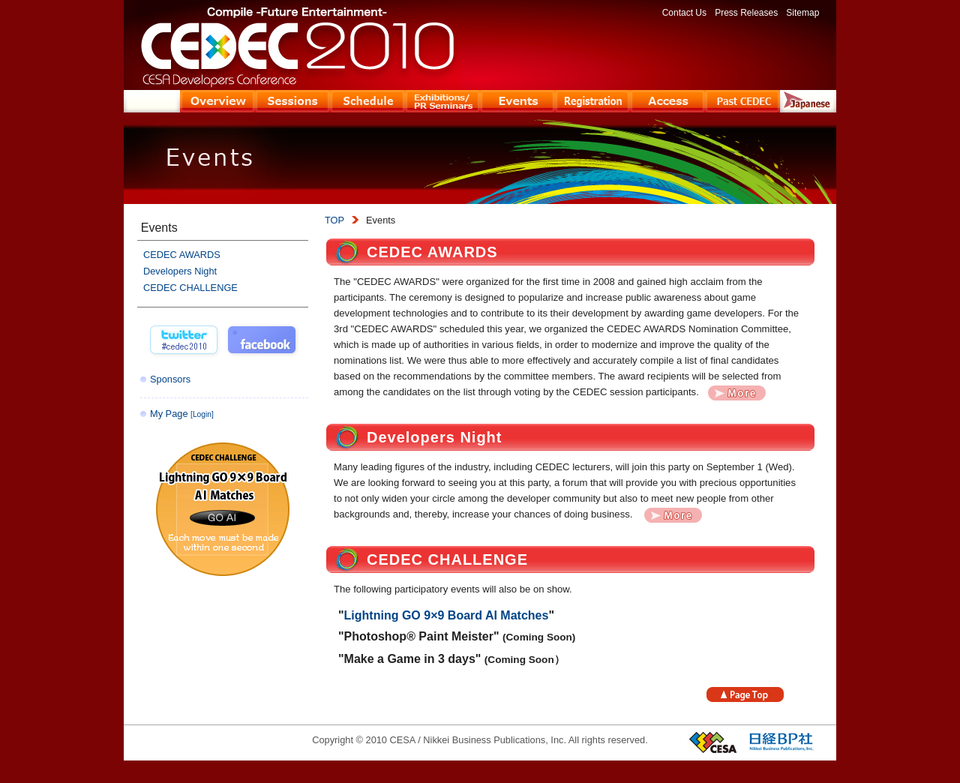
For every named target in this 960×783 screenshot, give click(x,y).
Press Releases (746, 13)
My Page (182, 413)
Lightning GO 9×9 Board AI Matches (446, 615)
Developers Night (434, 437)
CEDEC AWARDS (432, 252)
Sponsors (170, 379)
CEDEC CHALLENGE (447, 559)
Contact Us (684, 13)
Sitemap (802, 13)
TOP (334, 220)
